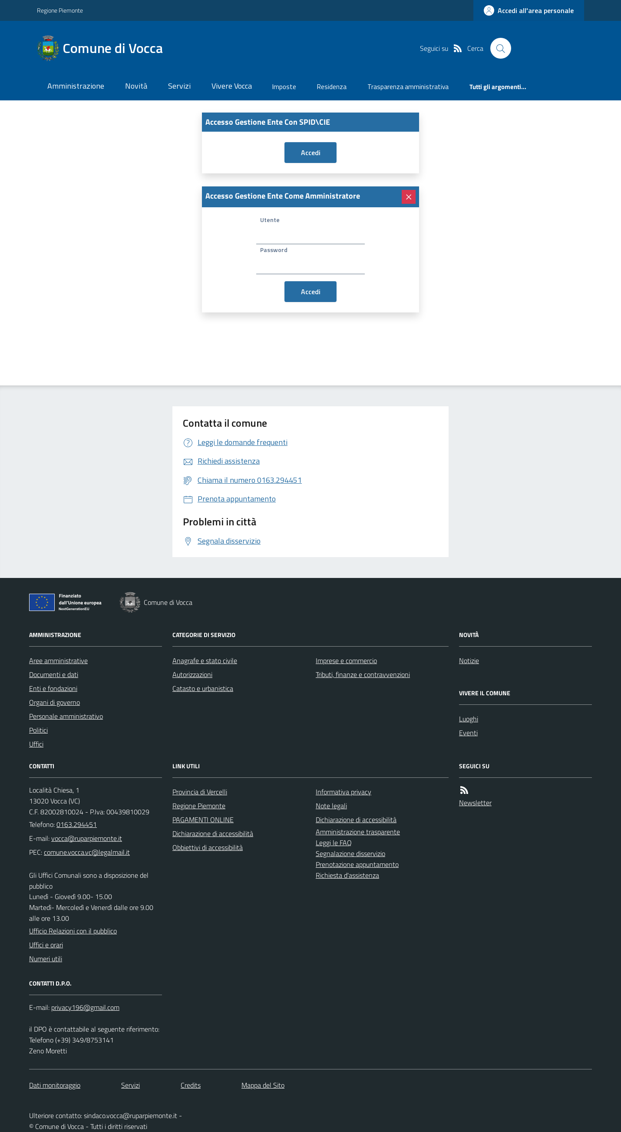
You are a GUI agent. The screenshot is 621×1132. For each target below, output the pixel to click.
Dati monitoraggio (54, 1085)
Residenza (332, 87)
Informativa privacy (343, 792)
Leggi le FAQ (334, 842)
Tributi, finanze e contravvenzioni (363, 674)
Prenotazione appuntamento (357, 864)
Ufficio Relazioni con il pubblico (73, 931)
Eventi (468, 732)
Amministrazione (75, 86)
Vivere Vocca (231, 86)
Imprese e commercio (346, 660)
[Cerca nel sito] (500, 48)
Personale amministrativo (66, 716)
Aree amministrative (58, 660)
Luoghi (468, 719)
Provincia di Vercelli (199, 792)
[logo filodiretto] (553, 48)
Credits (191, 1085)
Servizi (179, 86)
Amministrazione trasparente (358, 832)
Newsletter (475, 802)
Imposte (284, 87)
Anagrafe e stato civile (204, 660)
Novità (136, 86)
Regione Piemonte (60, 10)
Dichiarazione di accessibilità (212, 833)
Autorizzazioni (192, 674)
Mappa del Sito (262, 1085)
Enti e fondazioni (53, 688)
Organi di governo (54, 702)
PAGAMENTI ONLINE (203, 819)
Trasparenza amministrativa (408, 87)
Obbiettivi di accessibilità (207, 847)
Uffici (36, 744)
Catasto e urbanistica (202, 688)
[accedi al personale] (528, 10)
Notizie (469, 660)
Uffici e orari (46, 944)
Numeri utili (45, 958)
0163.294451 (76, 824)
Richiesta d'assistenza (347, 875)
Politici (38, 730)
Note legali (331, 805)
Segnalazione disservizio (350, 853)
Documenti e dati (53, 674)
